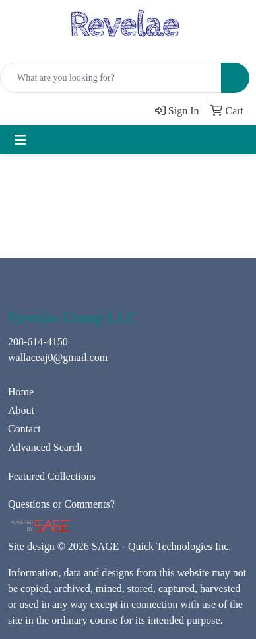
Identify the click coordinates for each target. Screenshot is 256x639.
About (21, 410)
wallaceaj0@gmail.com (58, 357)
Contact (24, 428)
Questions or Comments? (61, 504)
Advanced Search (45, 447)
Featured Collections (52, 476)
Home (21, 391)
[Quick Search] (111, 78)
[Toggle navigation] (20, 140)
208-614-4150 (38, 341)
